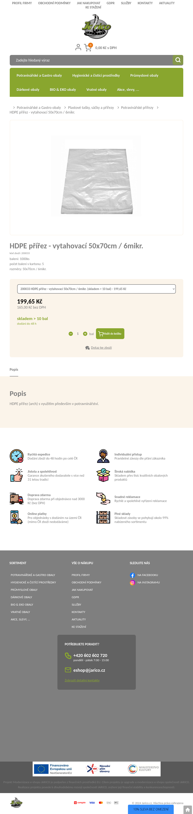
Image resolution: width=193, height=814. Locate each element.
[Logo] (96, 27)
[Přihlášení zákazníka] (78, 47)
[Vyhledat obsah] (178, 60)
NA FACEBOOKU (147, 575)
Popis (14, 370)
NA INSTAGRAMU (148, 583)
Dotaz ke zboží (101, 348)
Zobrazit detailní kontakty (82, 681)
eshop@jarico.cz (89, 671)
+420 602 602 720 (90, 656)
